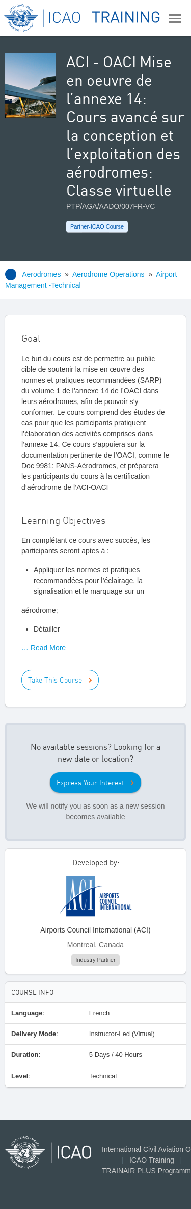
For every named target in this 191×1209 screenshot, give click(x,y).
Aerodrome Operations (108, 274)
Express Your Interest (90, 782)
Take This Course (55, 680)
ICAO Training (151, 1160)
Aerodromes (41, 274)
